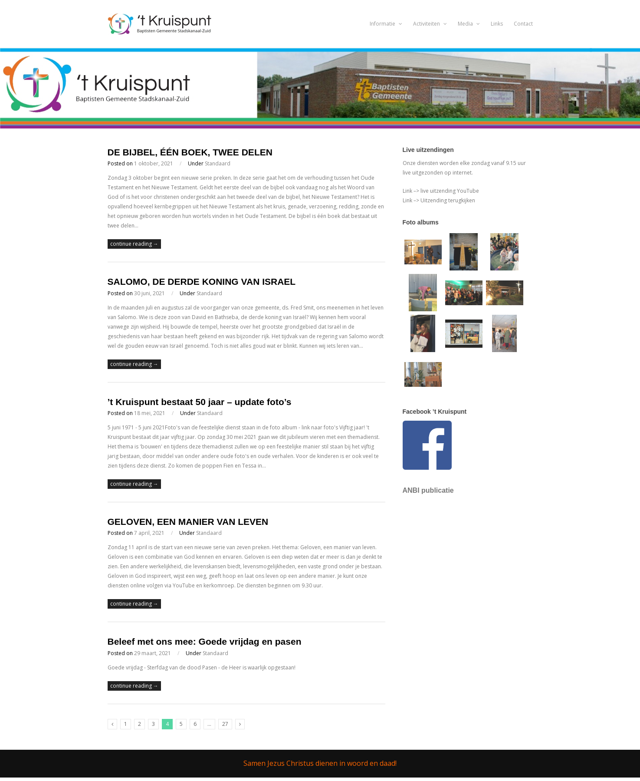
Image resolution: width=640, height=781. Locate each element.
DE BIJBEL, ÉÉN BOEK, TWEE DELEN (190, 152)
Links (497, 23)
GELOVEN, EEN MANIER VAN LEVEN (188, 522)
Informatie (386, 23)
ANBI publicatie (428, 490)
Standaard (217, 163)
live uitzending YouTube (449, 190)
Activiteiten (430, 23)
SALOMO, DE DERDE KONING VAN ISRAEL (202, 282)
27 (225, 724)
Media (469, 23)
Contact (523, 23)
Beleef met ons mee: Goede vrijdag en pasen (205, 641)
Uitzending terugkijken (447, 200)
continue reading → (134, 243)
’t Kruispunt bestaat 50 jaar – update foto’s (200, 402)
